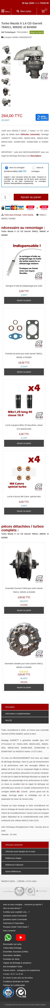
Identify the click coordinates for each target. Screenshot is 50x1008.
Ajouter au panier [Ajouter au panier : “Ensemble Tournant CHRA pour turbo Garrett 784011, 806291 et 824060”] (24, 610)
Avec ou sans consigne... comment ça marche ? (23, 904)
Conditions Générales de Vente (16, 981)
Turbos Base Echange (12, 948)
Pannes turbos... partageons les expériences (21, 970)
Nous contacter (9, 931)
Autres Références (13, 871)
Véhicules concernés (14, 845)
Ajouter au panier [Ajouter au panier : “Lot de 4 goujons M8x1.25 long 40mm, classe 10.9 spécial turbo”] (24, 443)
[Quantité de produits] (5, 197)
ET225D (24, 575)
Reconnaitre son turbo (12, 944)
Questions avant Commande (15, 916)
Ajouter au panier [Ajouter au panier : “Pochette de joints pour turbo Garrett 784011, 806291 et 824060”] (24, 372)
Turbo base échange (12, 215)
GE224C (24, 651)
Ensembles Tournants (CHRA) (15, 952)
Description (10, 707)
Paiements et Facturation (13, 923)
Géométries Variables (12, 955)
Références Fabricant (14, 865)
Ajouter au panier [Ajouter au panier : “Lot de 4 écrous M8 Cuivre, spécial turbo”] (24, 511)
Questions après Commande (15, 919)
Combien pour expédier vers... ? (16, 912)
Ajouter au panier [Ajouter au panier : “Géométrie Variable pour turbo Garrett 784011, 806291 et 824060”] (24, 687)
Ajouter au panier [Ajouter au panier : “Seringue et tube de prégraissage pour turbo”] (24, 300)
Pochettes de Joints (11, 959)
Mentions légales (41, 1004)
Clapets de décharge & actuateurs (17, 963)
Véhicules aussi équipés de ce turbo (20, 851)
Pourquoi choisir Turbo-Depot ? (16, 927)
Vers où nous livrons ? (12, 908)
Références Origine (13, 858)
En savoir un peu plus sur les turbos (18, 978)
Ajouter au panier (31, 197)
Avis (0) (8, 720)
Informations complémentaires (17, 714)
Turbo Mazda (27, 215)
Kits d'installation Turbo (12, 967)
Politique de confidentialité (14, 985)
